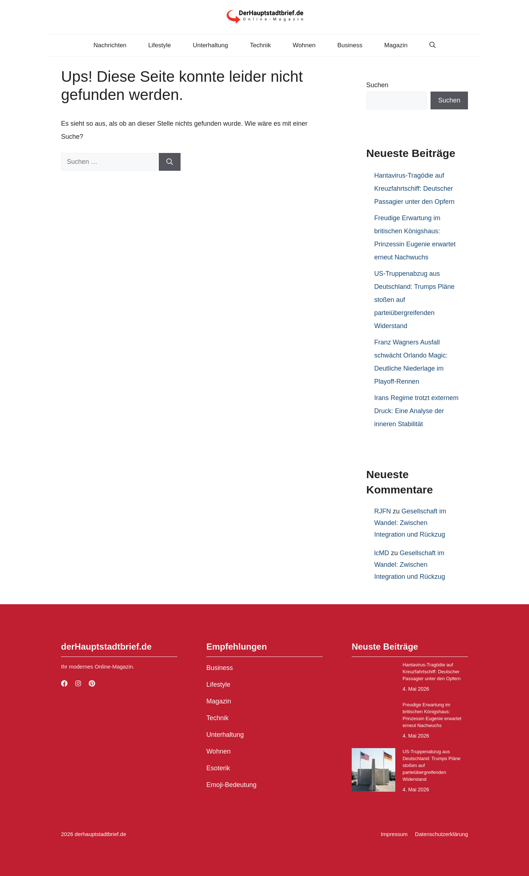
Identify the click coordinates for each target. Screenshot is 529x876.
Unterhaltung (210, 45)
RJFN (382, 511)
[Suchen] (170, 162)
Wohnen (303, 45)
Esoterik (218, 768)
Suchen (377, 85)
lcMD (381, 553)
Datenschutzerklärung (441, 834)
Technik (260, 45)
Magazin (395, 45)
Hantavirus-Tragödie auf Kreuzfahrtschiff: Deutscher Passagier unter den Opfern (414, 188)
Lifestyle (159, 45)
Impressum (394, 834)
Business (349, 45)
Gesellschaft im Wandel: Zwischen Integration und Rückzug (410, 523)
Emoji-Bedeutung (231, 784)
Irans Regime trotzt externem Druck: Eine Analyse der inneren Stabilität (416, 411)
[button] (433, 45)
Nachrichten (109, 45)
